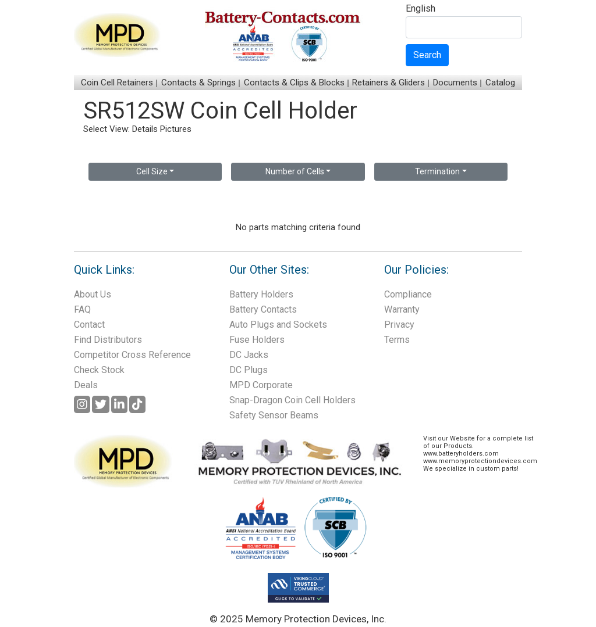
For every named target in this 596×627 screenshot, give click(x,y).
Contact (89, 324)
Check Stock (99, 369)
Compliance (408, 294)
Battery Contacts (263, 309)
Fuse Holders (257, 339)
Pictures (175, 129)
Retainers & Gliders (388, 82)
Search (427, 54)
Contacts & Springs (198, 82)
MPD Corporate (261, 384)
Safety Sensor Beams (273, 415)
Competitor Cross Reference (132, 354)
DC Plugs (248, 369)
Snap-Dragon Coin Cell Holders (292, 400)
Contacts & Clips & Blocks (294, 82)
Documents (455, 82)
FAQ (82, 309)
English (420, 9)
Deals (86, 384)
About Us (92, 294)
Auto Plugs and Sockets (278, 324)
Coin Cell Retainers (117, 82)
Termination (437, 171)
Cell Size (152, 171)
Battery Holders (261, 294)
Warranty (402, 309)
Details (145, 129)
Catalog (500, 82)
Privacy (399, 324)
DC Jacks (248, 354)
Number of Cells (294, 171)
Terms (397, 339)
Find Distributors (108, 339)
